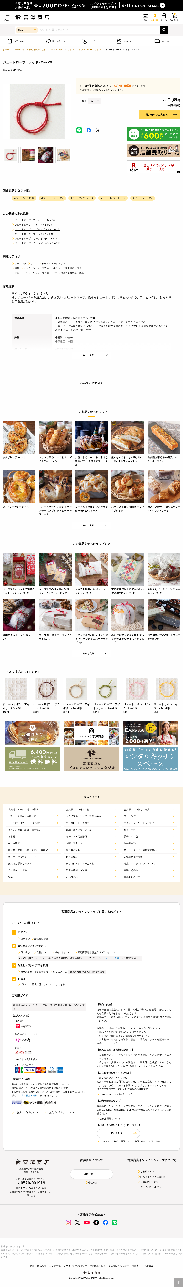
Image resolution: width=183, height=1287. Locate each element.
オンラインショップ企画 (35, 268)
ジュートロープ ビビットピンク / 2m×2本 (36, 229)
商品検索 (42, 1265)
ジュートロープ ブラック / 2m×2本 (32, 234)
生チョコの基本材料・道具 (66, 268)
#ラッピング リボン (52, 198)
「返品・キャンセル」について (114, 1094)
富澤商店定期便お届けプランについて (96, 952)
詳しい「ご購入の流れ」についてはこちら (41, 984)
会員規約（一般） (148, 1182)
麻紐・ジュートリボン (90, 49)
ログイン (24, 938)
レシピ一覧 (55, 1265)
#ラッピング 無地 (24, 198)
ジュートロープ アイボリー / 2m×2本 (33, 220)
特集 (15, 268)
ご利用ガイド (146, 1171)
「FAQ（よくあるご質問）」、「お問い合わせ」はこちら (128, 1141)
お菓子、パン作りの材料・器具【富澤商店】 (24, 49)
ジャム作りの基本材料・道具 (67, 273)
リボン (70, 49)
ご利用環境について (109, 1118)
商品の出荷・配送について (33, 971)
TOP (32, 1265)
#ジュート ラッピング (113, 198)
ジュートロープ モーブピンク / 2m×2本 (34, 238)
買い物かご (25, 952)
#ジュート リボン (142, 198)
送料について (42, 952)
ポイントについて (62, 952)
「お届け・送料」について (27, 1112)
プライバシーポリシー (151, 1187)
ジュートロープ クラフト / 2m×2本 (32, 224)
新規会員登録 (39, 938)
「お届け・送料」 (112, 958)
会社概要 (91, 1182)
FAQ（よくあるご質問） (152, 1176)
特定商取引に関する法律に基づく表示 (109, 1265)
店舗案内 (136, 1265)
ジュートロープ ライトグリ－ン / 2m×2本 (36, 243)
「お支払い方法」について (59, 1112)
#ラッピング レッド (82, 198)
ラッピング (56, 49)
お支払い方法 (58, 971)
